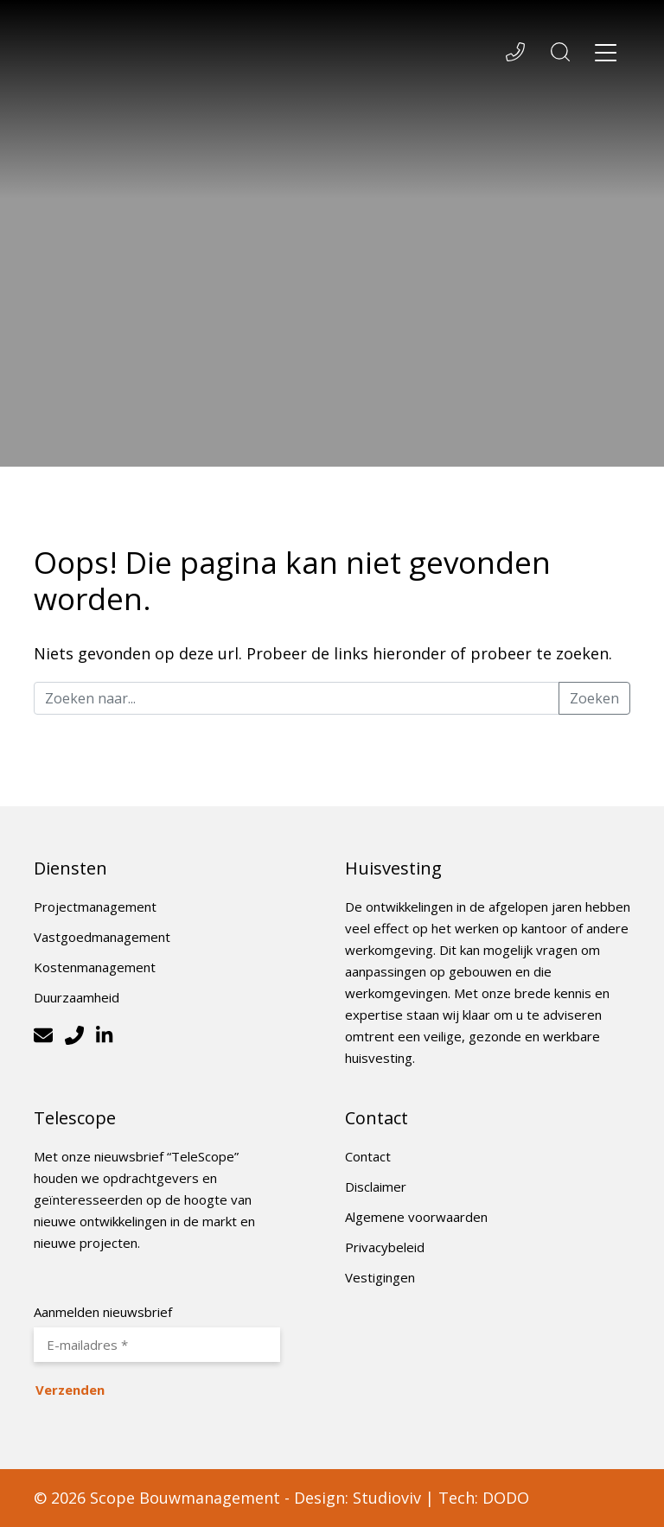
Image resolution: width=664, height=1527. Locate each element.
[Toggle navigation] (606, 55)
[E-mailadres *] (157, 1344)
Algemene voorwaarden (416, 1216)
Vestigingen (380, 1277)
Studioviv (387, 1497)
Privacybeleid (385, 1247)
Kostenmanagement (95, 967)
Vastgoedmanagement (102, 936)
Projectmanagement (95, 906)
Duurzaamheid (76, 997)
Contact (368, 1156)
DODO (505, 1497)
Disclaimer (375, 1186)
